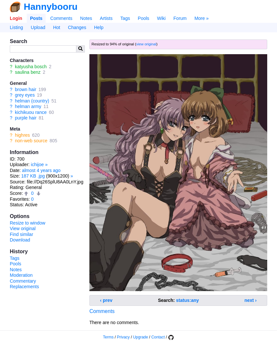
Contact (158, 337)
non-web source (31, 140)
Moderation (21, 275)
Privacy (123, 337)
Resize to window (27, 223)
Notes (86, 18)
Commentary (23, 281)
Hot (56, 27)
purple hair (26, 117)
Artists (106, 18)
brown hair (25, 89)
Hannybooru (51, 7)
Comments (61, 18)
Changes (77, 27)
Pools (143, 18)
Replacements (24, 286)
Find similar (21, 234)
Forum (180, 18)
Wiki (161, 18)
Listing (16, 27)
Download (20, 239)
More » (201, 18)
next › (250, 300)
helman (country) (32, 100)
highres (22, 135)
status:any (187, 300)
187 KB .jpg (33, 176)
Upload (38, 27)
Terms (108, 337)
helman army (28, 106)
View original (23, 228)
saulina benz (28, 72)
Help (98, 27)
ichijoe (37, 164)
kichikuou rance (31, 112)
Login (16, 18)
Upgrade (140, 337)
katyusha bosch (31, 66)
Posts (36, 18)
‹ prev (106, 300)
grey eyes (25, 95)
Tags (125, 18)
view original (146, 44)
